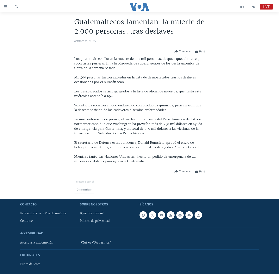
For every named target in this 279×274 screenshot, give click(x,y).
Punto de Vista (30, 264)
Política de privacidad (95, 221)
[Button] (182, 51)
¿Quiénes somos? (91, 213)
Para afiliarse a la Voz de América (43, 213)
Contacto (26, 221)
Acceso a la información (36, 242)
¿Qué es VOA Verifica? (96, 242)
